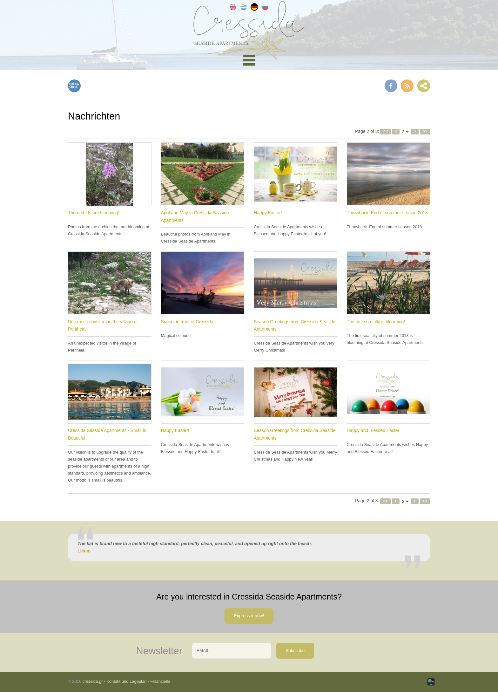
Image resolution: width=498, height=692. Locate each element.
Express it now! (249, 615)
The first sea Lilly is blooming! (376, 321)
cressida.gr (93, 681)
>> (424, 131)
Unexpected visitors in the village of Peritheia (103, 325)
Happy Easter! (268, 212)
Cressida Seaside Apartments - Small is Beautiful (107, 434)
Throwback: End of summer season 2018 (387, 212)
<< (385, 131)
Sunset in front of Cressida (187, 321)
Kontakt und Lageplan (126, 681)
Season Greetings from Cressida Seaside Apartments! (295, 325)
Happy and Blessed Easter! (374, 430)
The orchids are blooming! (93, 212)
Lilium (84, 550)
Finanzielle (160, 681)
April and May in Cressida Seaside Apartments (195, 216)
